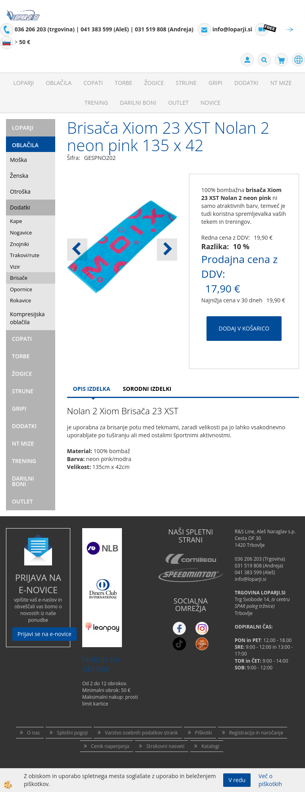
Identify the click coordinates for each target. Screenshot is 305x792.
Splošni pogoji (72, 732)
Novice (210, 102)
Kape (16, 221)
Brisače (18, 277)
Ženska (19, 175)
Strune (186, 83)
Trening (96, 102)
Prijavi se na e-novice (44, 634)
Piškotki (203, 732)
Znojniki (19, 244)
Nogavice (21, 232)
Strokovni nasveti (165, 746)
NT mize (280, 83)
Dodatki (246, 83)
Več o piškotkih (270, 780)
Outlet (178, 102)
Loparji (23, 83)
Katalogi (210, 746)
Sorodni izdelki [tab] (147, 388)
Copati (93, 83)
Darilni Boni (138, 102)
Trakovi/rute (24, 255)
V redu (236, 780)
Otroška (20, 191)
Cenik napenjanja (110, 746)
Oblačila (58, 83)
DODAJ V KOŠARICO (244, 328)
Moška (18, 159)
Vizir (15, 266)
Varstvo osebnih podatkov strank (141, 732)
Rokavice (20, 300)
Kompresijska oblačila (27, 318)
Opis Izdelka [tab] (91, 388)
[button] (167, 249)
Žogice (154, 83)
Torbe (123, 83)
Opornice (21, 289)
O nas (33, 732)
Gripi (215, 83)
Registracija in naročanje (256, 732)
